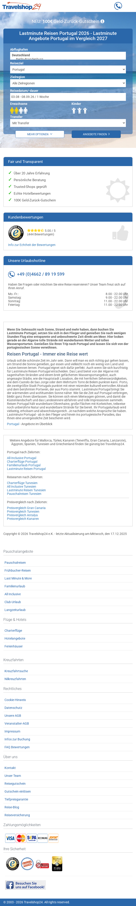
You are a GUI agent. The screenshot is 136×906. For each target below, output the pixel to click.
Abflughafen (19, 49)
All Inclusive (12, 594)
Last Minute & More (18, 578)
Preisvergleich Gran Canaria (26, 508)
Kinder (76, 104)
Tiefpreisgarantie (16, 799)
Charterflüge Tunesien (22, 483)
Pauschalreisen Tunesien (24, 494)
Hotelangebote (14, 638)
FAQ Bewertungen (17, 747)
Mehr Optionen (39, 134)
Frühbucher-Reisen (17, 570)
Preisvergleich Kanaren (23, 519)
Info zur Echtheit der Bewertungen (32, 245)
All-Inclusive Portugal (21, 458)
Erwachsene (18, 104)
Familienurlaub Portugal (23, 465)
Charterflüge (13, 630)
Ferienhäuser (13, 646)
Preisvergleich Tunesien (23, 511)
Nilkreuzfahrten (15, 679)
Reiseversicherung (17, 815)
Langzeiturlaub (15, 610)
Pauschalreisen (15, 562)
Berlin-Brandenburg (68, 59)
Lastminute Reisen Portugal (26, 469)
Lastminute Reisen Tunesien (26, 490)
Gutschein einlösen (17, 791)
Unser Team (12, 776)
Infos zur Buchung (17, 739)
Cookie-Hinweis (15, 700)
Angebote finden (96, 134)
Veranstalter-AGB (16, 723)
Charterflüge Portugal (22, 461)
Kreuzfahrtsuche (16, 671)
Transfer (16, 117)
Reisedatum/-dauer (24, 90)
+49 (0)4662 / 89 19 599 (41, 274)
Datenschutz (13, 708)
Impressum (12, 731)
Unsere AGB (12, 715)
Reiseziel (16, 63)
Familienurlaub (14, 586)
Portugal (13, 424)
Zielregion (17, 77)
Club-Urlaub (12, 602)
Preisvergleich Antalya (22, 515)
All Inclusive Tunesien (21, 486)
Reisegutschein (15, 783)
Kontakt (10, 768)
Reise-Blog (11, 807)
